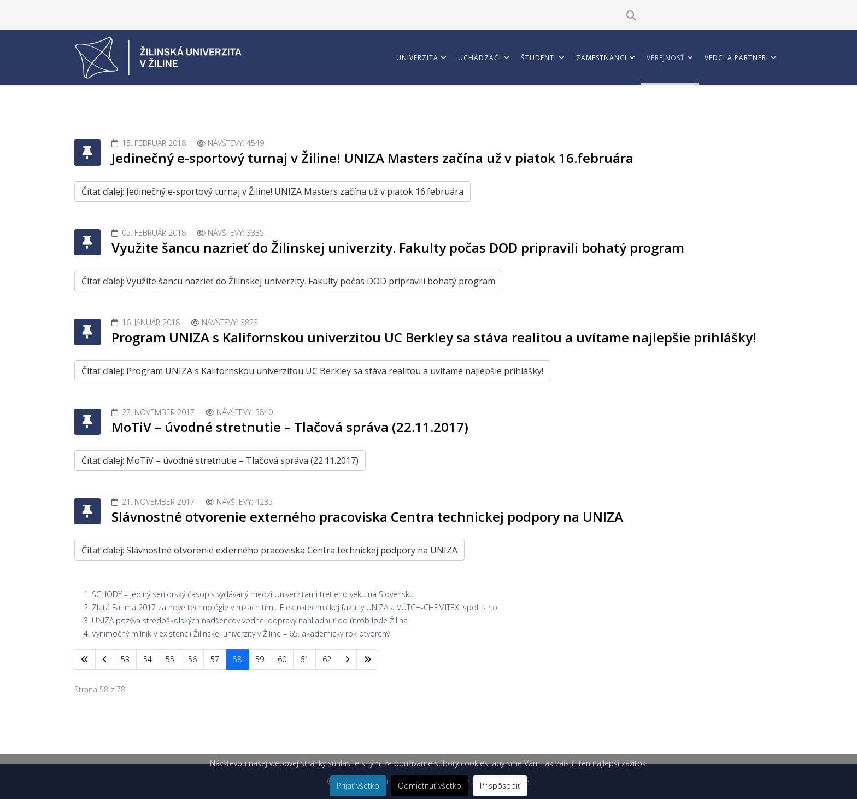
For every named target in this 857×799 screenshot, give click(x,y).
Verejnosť (666, 57)
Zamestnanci (601, 57)
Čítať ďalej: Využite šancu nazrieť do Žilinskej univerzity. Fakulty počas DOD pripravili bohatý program (288, 281)
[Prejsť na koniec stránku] (367, 659)
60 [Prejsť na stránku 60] (282, 659)
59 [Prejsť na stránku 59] (259, 659)
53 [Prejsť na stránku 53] (125, 659)
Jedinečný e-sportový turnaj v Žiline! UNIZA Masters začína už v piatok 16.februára (372, 158)
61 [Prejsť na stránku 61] (304, 659)
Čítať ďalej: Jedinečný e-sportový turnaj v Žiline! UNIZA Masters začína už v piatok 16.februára (272, 191)
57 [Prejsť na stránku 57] (214, 659)
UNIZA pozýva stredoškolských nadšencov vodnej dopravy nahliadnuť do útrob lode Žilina (250, 620)
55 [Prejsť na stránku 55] (170, 659)
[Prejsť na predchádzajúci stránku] (104, 659)
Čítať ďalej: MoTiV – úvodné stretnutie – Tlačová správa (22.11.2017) (220, 460)
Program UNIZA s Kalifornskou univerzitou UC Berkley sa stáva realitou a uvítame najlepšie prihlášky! (433, 337)
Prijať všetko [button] (358, 785)
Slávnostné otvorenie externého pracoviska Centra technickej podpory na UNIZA (367, 517)
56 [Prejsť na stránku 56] (192, 659)
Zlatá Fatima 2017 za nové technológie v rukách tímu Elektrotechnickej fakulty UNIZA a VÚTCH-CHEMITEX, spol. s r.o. (295, 607)
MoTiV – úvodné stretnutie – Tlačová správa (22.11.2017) (289, 427)
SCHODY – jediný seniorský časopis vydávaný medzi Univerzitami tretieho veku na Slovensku (253, 594)
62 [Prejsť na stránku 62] (326, 659)
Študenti (538, 57)
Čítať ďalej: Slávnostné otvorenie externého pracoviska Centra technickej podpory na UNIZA (269, 550)
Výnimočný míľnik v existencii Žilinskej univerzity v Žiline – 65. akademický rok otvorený (241, 633)
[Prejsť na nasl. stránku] (347, 659)
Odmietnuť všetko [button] (429, 785)
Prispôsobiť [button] (500, 785)
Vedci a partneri (736, 57)
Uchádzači (479, 57)
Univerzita (417, 57)
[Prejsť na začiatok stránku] (85, 659)
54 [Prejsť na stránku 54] (147, 659)
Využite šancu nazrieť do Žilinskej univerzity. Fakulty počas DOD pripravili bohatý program (397, 247)
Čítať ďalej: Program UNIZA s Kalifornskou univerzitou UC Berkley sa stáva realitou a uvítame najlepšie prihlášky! (312, 371)
